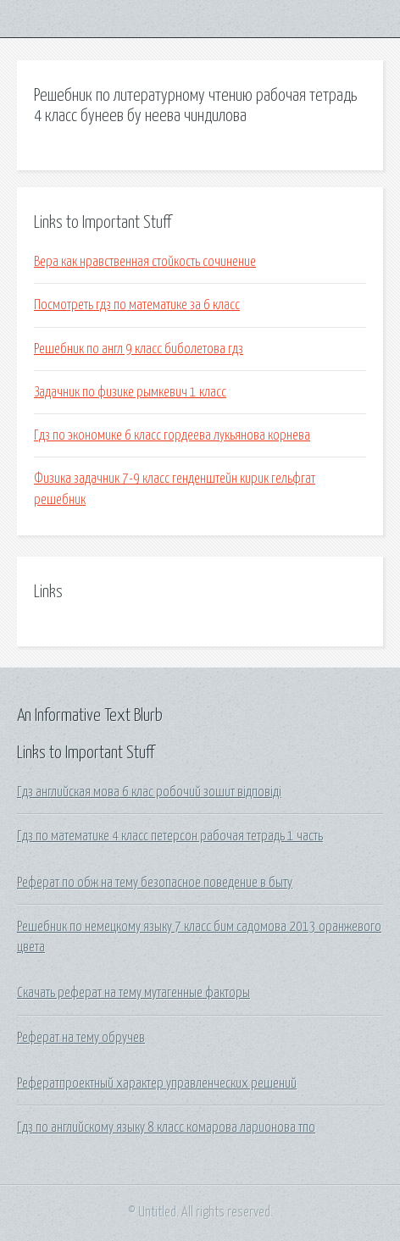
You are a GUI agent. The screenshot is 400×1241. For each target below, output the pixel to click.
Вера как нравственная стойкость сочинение (145, 262)
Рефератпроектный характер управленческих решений (157, 1083)
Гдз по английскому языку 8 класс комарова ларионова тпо (166, 1127)
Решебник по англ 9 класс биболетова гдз (138, 349)
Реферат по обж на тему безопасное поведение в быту (154, 882)
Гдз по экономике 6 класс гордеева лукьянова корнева (172, 435)
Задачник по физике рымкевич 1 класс (130, 392)
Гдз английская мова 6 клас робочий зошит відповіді (149, 792)
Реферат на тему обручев (81, 1037)
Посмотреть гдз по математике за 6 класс (137, 305)
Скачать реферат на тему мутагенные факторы (133, 993)
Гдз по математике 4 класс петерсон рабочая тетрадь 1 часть (170, 836)
